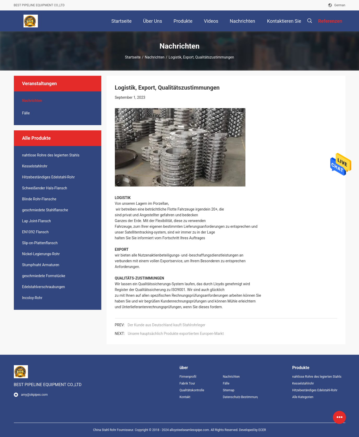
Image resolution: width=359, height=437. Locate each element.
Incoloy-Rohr (32, 298)
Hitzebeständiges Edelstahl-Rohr (48, 177)
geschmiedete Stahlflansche (45, 210)
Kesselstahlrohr (35, 166)
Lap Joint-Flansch (36, 221)
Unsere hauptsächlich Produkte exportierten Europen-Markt (176, 333)
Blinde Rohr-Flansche (39, 199)
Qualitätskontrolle (192, 390)
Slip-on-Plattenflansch (40, 243)
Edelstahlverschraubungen (43, 287)
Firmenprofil (188, 376)
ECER (262, 430)
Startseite (132, 57)
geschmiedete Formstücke (43, 276)
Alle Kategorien (302, 397)
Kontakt (185, 397)
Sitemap (228, 390)
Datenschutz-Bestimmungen (240, 397)
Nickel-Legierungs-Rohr (41, 254)
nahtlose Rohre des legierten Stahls (51, 155)
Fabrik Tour (187, 383)
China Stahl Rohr (104, 430)
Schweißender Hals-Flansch (44, 188)
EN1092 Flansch (35, 232)
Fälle (26, 113)
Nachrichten (155, 57)
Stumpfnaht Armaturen (41, 265)
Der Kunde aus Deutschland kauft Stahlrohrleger (166, 325)
